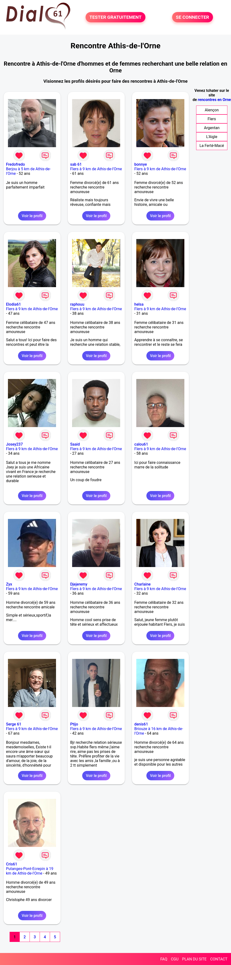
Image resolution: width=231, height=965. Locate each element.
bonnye (140, 164)
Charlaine (142, 584)
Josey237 (14, 444)
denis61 (141, 724)
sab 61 (76, 164)
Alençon (212, 110)
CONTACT (218, 959)
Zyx (9, 584)
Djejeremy (78, 584)
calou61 (141, 444)
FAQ (163, 959)
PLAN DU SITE (194, 959)
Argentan (211, 128)
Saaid (75, 444)
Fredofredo (15, 164)
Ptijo (74, 724)
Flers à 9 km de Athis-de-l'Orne (96, 169)
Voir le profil (32, 216)
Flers (211, 119)
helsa (139, 304)
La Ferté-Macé (212, 145)
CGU (175, 959)
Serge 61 (13, 724)
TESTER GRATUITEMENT (115, 17)
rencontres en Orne (214, 99)
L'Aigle (211, 136)
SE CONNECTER (192, 17)
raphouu (77, 304)
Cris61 (11, 864)
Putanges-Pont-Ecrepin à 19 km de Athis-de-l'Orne (29, 871)
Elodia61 (13, 304)
